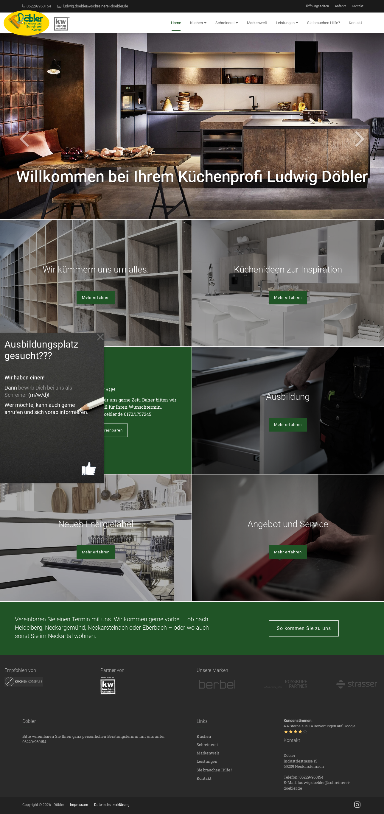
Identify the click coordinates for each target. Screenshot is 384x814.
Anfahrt (340, 6)
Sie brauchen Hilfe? (214, 770)
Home (176, 23)
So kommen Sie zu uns (304, 628)
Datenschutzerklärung (112, 805)
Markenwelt (208, 753)
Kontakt (357, 6)
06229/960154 (36, 6)
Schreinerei (207, 744)
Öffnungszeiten (317, 6)
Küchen (204, 736)
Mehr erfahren (96, 297)
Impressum (79, 805)
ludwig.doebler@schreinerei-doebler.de (92, 6)
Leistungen (207, 761)
